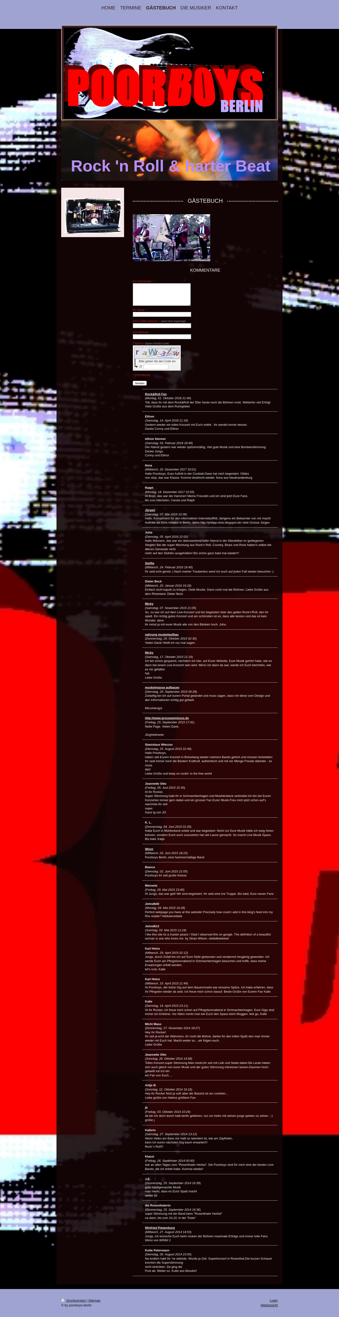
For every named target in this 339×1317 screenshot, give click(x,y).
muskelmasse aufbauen (162, 687)
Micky (149, 603)
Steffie (149, 563)
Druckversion (73, 1300)
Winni (149, 849)
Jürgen (150, 510)
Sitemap (94, 1300)
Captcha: (151, 343)
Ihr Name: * (140, 310)
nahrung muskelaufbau (162, 634)
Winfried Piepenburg (160, 1227)
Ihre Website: (141, 332)
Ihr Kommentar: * (143, 281)
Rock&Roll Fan (156, 394)
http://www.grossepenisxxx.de (167, 718)
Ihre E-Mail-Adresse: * (159, 321)
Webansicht (269, 1305)
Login (274, 1300)
